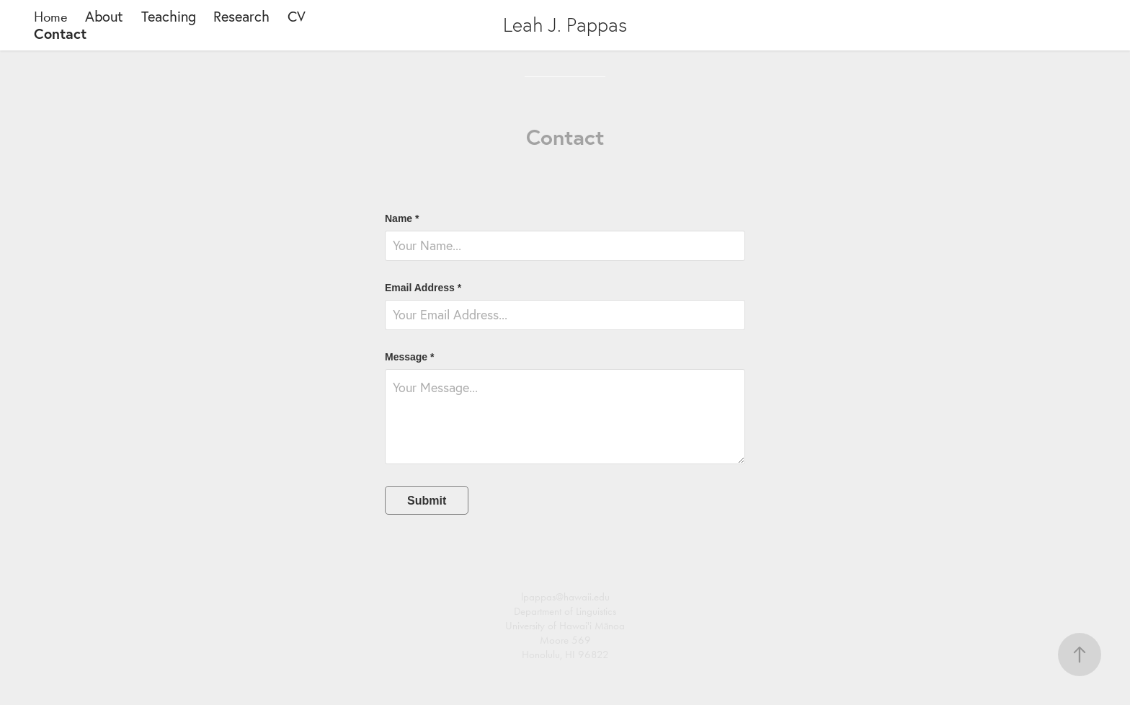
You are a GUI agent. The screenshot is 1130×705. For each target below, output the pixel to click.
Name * (402, 218)
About (104, 16)
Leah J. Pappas (565, 25)
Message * (409, 357)
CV (297, 16)
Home (51, 16)
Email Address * (423, 288)
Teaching (168, 16)
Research (241, 16)
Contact (60, 33)
